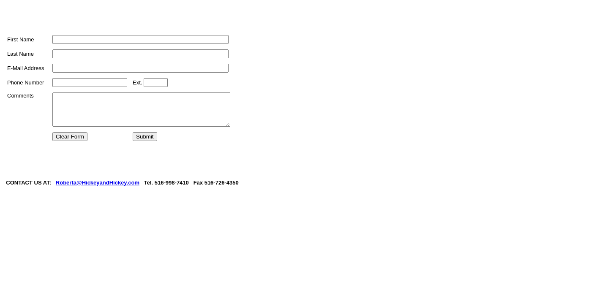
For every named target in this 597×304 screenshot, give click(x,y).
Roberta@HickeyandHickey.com (98, 200)
